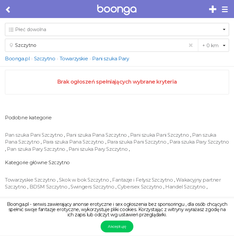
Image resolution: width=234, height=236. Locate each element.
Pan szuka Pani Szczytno (34, 135)
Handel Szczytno (185, 187)
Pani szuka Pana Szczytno (97, 135)
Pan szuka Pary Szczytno (36, 149)
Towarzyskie (74, 58)
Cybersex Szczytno (140, 187)
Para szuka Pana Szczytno (74, 142)
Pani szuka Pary (110, 58)
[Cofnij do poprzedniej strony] (8, 10)
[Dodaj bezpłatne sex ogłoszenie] (213, 9)
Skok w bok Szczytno (84, 180)
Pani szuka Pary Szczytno (98, 149)
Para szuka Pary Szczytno (199, 142)
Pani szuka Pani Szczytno (160, 135)
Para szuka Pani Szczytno (137, 142)
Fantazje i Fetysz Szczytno (143, 180)
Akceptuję (117, 226)
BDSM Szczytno (48, 187)
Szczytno (44, 58)
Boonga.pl (17, 58)
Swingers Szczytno (92, 187)
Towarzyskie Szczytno (31, 180)
